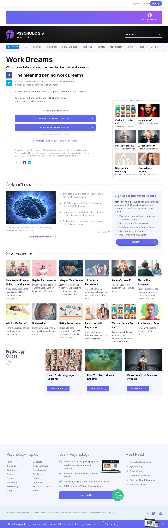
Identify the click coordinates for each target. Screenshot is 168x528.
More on (101, 231)
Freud (36, 479)
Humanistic (12, 483)
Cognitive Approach (140, 476)
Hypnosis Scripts (100, 513)
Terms (67, 513)
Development (40, 471)
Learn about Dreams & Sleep (55, 134)
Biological (52, 46)
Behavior (37, 46)
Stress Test (136, 472)
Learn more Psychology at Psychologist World (55, 140)
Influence (38, 483)
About (44, 513)
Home (9, 462)
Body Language (69, 46)
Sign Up (156, 3)
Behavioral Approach (140, 463)
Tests (130, 46)
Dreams (101, 46)
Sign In (136, 3)
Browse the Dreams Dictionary (54, 118)
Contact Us (54, 513)
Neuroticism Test (139, 485)
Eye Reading (136, 467)
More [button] (154, 46)
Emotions (37, 475)
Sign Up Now (101, 496)
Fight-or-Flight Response (143, 481)
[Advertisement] (137, 76)
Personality (116, 46)
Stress (36, 491)
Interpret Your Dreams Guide (54, 127)
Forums (10, 479)
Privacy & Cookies (83, 513)
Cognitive (87, 46)
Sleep (9, 491)
